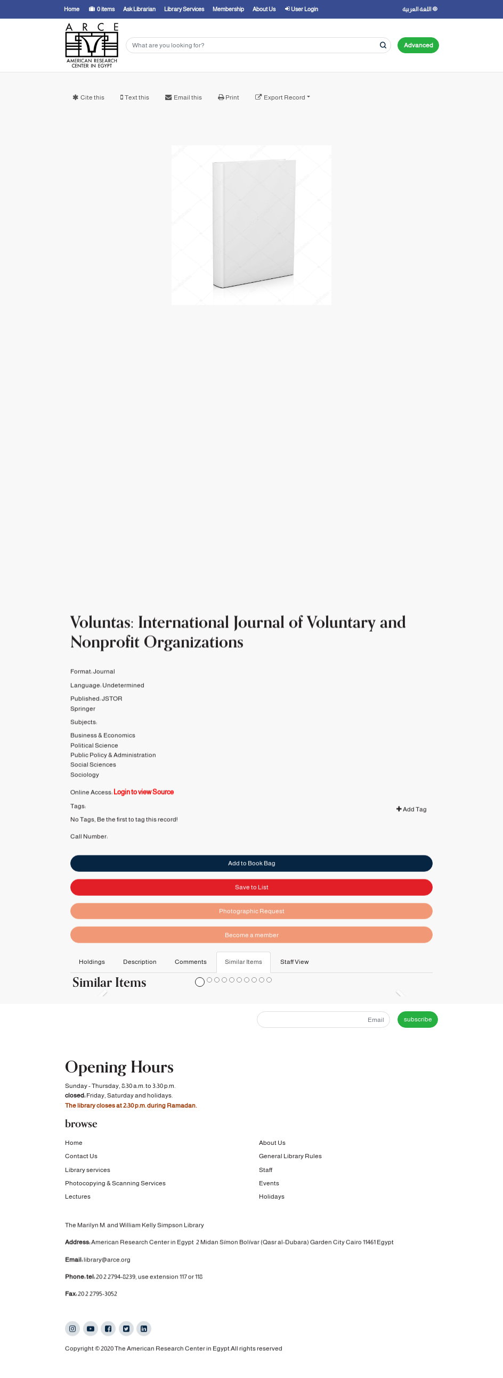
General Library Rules (290, 1156)
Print (232, 97)
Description (140, 962)
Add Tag (411, 825)
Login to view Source (143, 808)
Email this (188, 97)
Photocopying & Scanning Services (115, 1183)
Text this (137, 97)
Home (74, 1142)
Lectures (78, 1197)
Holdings (92, 962)
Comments (191, 962)
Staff (265, 1170)
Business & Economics (102, 751)
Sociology (84, 791)
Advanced (418, 45)
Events (269, 1183)
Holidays (272, 1197)
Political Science (94, 761)
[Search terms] (258, 45)
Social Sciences (93, 781)
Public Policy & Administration (113, 771)
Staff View (294, 962)
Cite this (92, 97)
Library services (87, 1170)
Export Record (284, 97)
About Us (272, 1142)
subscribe (418, 1019)
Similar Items (243, 962)
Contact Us (81, 1156)
